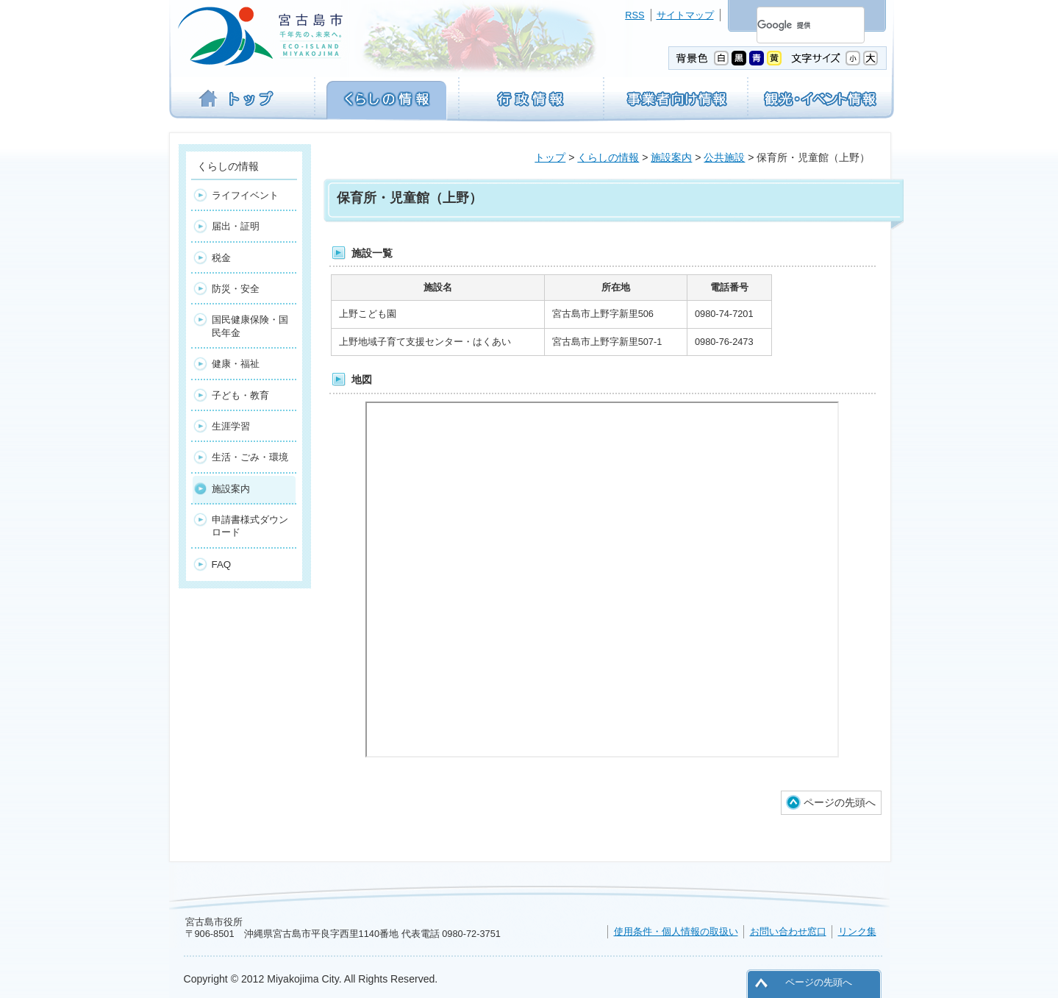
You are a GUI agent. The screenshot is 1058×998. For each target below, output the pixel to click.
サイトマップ (685, 15)
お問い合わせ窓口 (788, 931)
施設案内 (671, 157)
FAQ (222, 564)
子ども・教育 (240, 395)
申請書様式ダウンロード (250, 526)
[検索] (793, 25)
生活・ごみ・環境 (250, 457)
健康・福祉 (236, 363)
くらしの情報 (608, 157)
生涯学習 (231, 426)
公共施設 (724, 157)
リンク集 (857, 931)
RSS (634, 15)
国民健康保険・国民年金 (250, 326)
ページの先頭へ (840, 802)
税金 (221, 257)
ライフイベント (245, 195)
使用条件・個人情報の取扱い (676, 931)
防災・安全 (236, 288)
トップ (550, 157)
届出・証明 (236, 226)
